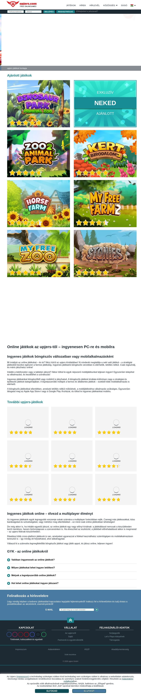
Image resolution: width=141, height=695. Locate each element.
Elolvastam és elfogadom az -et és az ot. (102, 47)
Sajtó (70, 636)
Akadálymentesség (120, 649)
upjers (22, 4)
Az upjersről (70, 633)
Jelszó (81, 35)
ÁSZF (112, 46)
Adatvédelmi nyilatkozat (93, 49)
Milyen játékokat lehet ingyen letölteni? (33, 567)
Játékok (71, 5)
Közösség (109, 5)
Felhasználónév (87, 24)
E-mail (81, 30)
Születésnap (85, 41)
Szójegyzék (114, 633)
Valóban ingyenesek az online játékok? (33, 559)
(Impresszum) (22, 676)
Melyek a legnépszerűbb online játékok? (33, 575)
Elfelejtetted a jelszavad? (87, 11)
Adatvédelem (54, 649)
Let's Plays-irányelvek (115, 636)
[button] (70, 620)
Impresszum (21, 649)
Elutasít (89, 691)
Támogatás (114, 640)
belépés (102, 17)
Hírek (82, 5)
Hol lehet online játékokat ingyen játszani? (35, 583)
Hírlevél (95, 5)
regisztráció (65, 12)
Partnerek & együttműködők (70, 640)
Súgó (124, 5)
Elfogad (52, 691)
